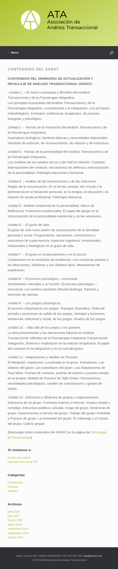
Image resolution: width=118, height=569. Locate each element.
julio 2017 (14, 516)
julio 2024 (14, 511)
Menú (13, 52)
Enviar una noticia (19, 457)
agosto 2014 (16, 537)
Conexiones (15, 482)
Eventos (13, 486)
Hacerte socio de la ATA (23, 461)
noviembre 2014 (18, 528)
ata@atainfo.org (93, 556)
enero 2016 (15, 524)
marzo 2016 (15, 520)
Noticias (13, 491)
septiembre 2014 (18, 533)
